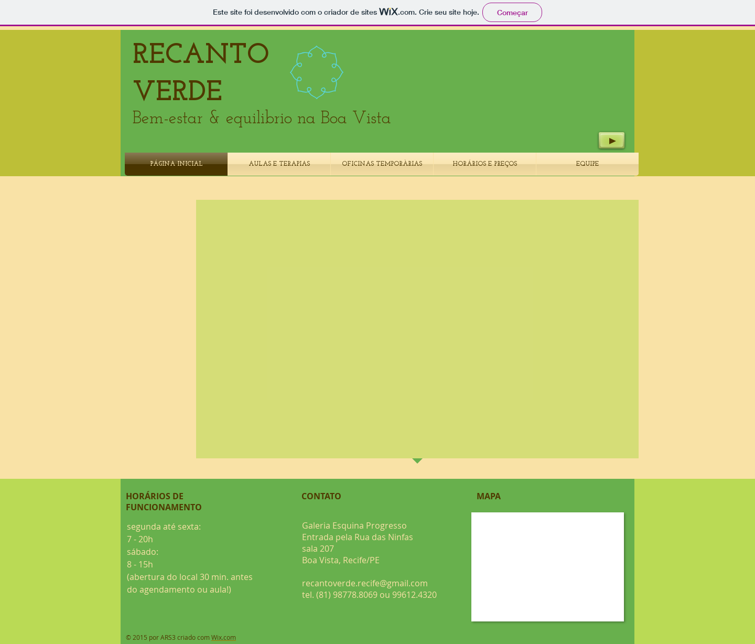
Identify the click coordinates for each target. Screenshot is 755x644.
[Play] (611, 140)
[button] (425, 311)
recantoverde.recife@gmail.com (365, 583)
